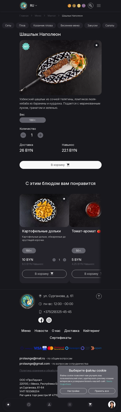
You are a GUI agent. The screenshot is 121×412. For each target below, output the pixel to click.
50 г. (78, 250)
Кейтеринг (91, 331)
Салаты (109, 25)
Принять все (102, 391)
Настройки (73, 391)
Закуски (92, 25)
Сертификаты (60, 338)
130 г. (32, 120)
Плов (22, 25)
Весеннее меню (70, 25)
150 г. (29, 250)
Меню (26, 331)
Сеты (8, 25)
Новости (41, 331)
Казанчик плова (43, 25)
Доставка (71, 331)
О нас (56, 331)
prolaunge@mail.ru (32, 358)
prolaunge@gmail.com (35, 363)
